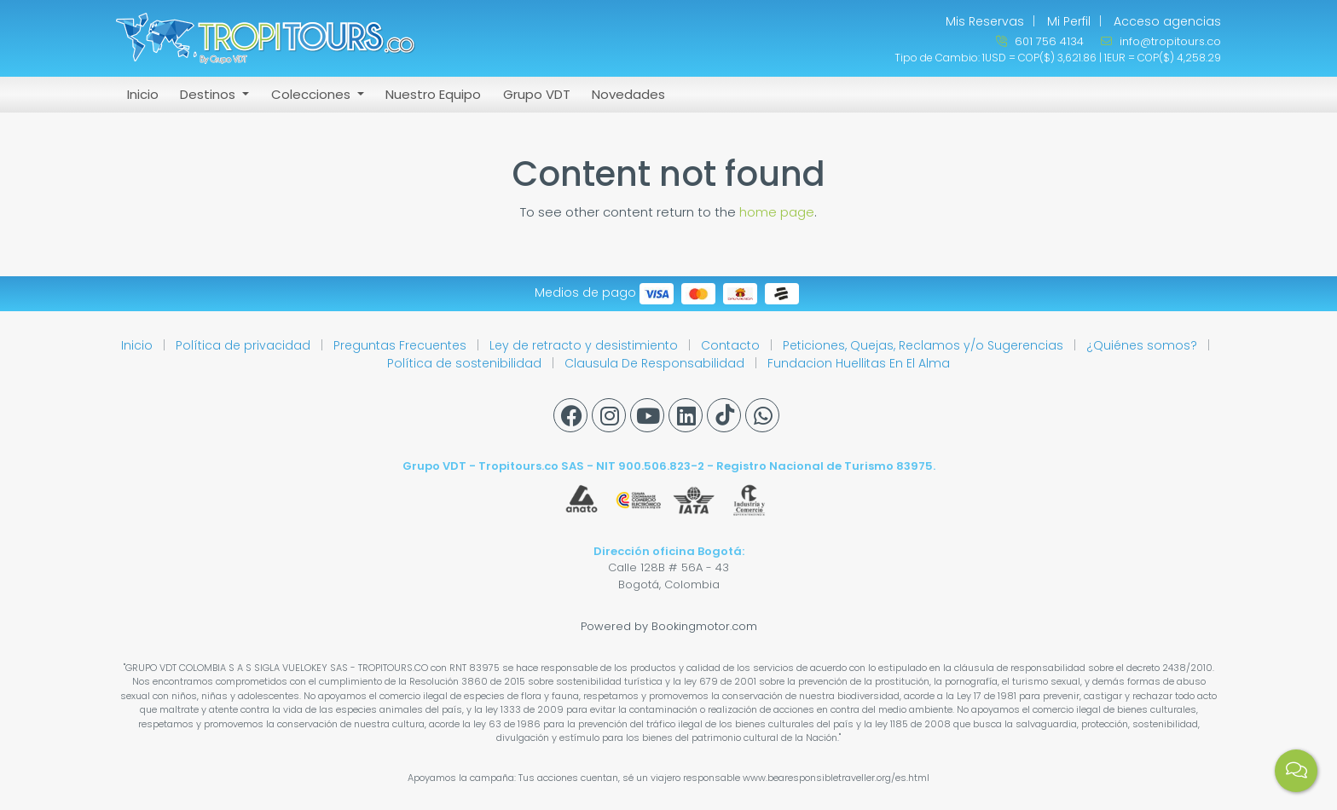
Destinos (209, 94)
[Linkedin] (685, 415)
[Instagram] (609, 415)
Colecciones (312, 94)
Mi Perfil (1069, 21)
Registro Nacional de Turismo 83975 (824, 466)
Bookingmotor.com (704, 626)
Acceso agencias (1167, 21)
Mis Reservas (985, 21)
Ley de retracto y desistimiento (585, 345)
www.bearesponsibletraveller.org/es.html (836, 777)
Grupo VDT (536, 94)
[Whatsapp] (762, 415)
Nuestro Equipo (433, 94)
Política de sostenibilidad (466, 363)
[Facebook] (570, 415)
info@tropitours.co (1161, 41)
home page (776, 212)
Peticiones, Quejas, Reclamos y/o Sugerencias (925, 345)
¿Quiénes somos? (1143, 345)
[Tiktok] (724, 415)
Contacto (732, 345)
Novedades (628, 94)
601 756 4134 (1040, 41)
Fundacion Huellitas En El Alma (858, 363)
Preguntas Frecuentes (401, 345)
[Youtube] (647, 415)
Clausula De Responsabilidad (656, 363)
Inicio (143, 94)
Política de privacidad (245, 345)
